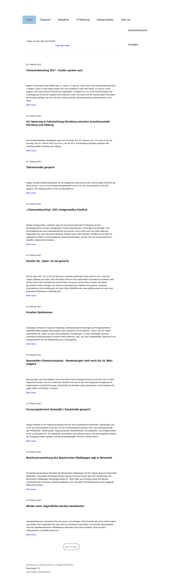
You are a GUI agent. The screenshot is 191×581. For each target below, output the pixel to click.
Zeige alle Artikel (62, 45)
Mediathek (63, 19)
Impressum (32, 565)
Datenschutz (46, 565)
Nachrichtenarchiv (137, 30)
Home (29, 19)
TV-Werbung (83, 19)
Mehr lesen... (32, 105)
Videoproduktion (105, 19)
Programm (45, 19)
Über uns (126, 19)
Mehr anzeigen (71, 547)
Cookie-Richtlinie (64, 565)
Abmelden (32, 572)
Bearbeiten (44, 572)
